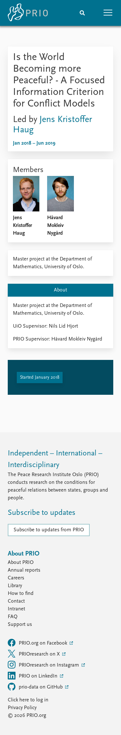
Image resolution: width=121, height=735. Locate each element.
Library (15, 585)
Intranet (16, 609)
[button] (108, 13)
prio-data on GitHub (36, 686)
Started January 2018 (39, 377)
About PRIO (21, 562)
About (60, 290)
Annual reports (24, 570)
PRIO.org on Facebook (38, 643)
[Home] (28, 13)
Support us (20, 624)
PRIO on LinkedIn (33, 675)
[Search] (82, 13)
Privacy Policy (22, 707)
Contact (16, 601)
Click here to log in (28, 700)
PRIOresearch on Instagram (44, 665)
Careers (16, 578)
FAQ (12, 616)
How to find (21, 593)
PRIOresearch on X (34, 654)
